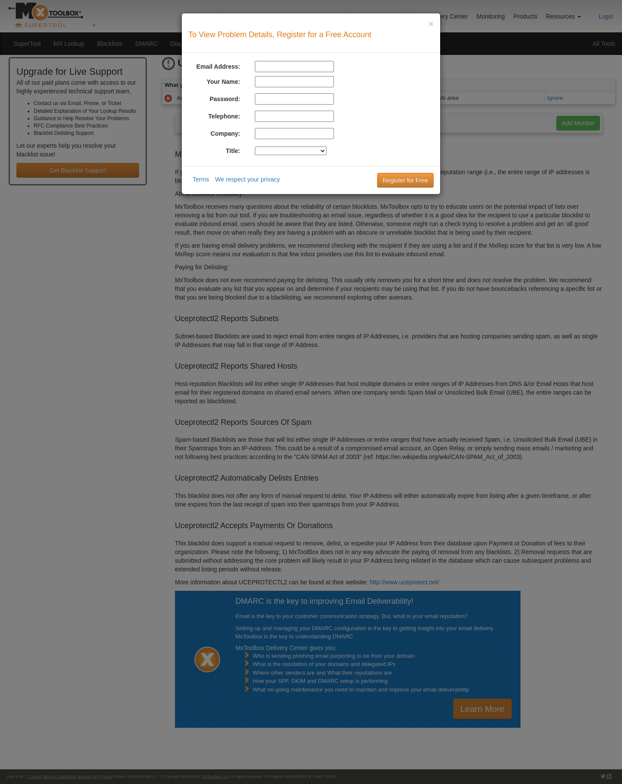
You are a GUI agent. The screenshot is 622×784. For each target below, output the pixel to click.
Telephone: (224, 116)
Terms (201, 179)
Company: (225, 133)
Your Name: (223, 81)
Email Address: (218, 66)
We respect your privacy (247, 179)
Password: (224, 99)
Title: (233, 150)
